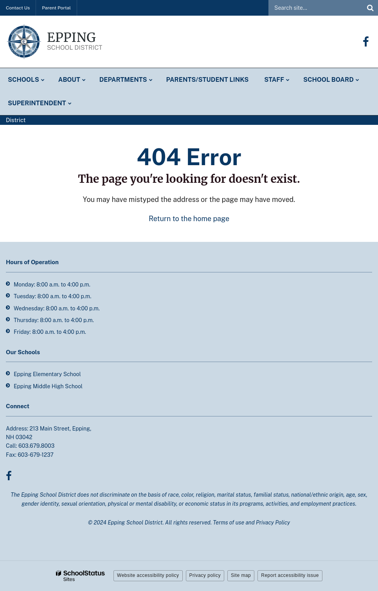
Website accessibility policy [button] (148, 575)
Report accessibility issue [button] (290, 575)
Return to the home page (189, 218)
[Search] (370, 8)
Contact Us (18, 8)
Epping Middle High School (48, 386)
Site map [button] (241, 575)
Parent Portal (56, 8)
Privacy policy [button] (205, 575)
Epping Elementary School (47, 374)
